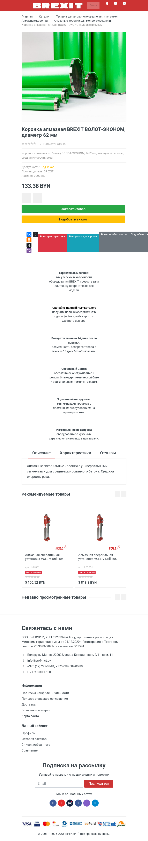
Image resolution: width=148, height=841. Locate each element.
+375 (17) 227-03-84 (40, 666)
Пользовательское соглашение (45, 699)
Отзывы (108, 452)
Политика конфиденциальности (45, 693)
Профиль (28, 733)
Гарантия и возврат (36, 710)
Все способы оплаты (114, 234)
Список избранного (36, 745)
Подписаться (99, 784)
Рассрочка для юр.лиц (83, 236)
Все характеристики (52, 236)
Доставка (29, 704)
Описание (41, 452)
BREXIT (48, 171)
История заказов (34, 739)
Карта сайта (30, 716)
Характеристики (75, 452)
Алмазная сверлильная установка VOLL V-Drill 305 (97, 557)
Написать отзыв (54, 144)
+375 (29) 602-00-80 (69, 666)
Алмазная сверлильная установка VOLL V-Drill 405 (44, 557)
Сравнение (30, 750)
